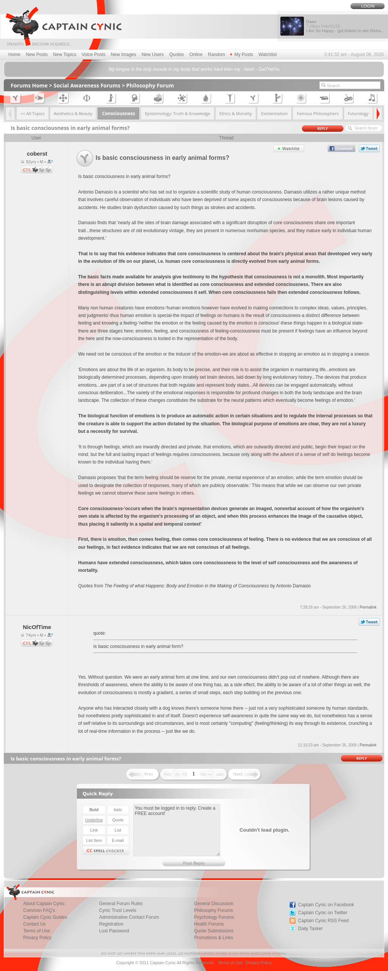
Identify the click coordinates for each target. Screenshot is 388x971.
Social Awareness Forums (86, 85)
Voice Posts (94, 54)
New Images (123, 54)
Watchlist (267, 54)
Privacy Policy (37, 937)
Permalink (368, 607)
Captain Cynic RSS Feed (323, 920)
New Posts (36, 54)
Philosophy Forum (150, 85)
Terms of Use (230, 962)
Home (14, 54)
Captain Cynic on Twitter (322, 912)
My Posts (241, 54)
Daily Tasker (310, 928)
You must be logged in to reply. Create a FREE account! (176, 830)
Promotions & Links (213, 937)
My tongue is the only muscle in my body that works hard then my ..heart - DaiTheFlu (194, 69)
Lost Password (114, 931)
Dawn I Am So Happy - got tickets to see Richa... (345, 26)
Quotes (176, 54)
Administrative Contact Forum (129, 917)
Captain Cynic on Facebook (326, 904)
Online (196, 54)
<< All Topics (32, 113)
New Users (153, 54)
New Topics (64, 54)
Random (216, 54)
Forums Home (29, 85)
